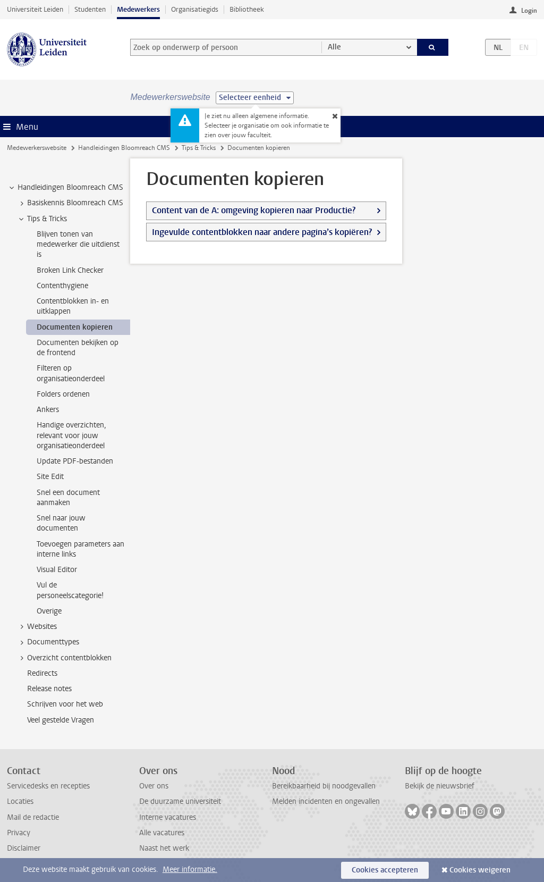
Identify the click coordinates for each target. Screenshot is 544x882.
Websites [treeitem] (37, 626)
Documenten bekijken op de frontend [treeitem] (77, 348)
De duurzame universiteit (180, 801)
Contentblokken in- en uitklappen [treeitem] (73, 306)
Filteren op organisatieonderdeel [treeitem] (71, 373)
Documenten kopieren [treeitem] (75, 327)
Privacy (18, 833)
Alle (334, 47)
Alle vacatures (161, 833)
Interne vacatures (167, 817)
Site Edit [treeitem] (50, 477)
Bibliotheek (247, 9)
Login (529, 10)
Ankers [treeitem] (48, 410)
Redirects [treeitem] (42, 673)
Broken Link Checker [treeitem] (70, 270)
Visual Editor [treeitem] (57, 570)
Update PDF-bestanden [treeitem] (75, 461)
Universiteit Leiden (35, 9)
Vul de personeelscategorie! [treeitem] (70, 590)
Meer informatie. (190, 869)
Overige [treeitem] (49, 611)
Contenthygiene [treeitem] (62, 286)
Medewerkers (138, 9)
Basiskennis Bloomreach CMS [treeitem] (70, 203)
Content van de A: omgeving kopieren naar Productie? (253, 210)
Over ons (153, 786)
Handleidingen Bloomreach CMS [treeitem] (65, 187)
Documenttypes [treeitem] (48, 642)
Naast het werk (164, 848)
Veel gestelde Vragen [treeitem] (60, 720)
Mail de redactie (33, 817)
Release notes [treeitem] (49, 689)
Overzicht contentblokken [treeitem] (64, 658)
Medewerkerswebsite (36, 148)
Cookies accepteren (385, 870)
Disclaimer (23, 848)
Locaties (20, 801)
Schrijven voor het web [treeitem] (65, 704)
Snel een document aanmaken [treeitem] (68, 498)
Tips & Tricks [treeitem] (42, 219)
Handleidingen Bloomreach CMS (124, 148)
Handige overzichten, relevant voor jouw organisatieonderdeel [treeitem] (71, 435)
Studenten (90, 9)
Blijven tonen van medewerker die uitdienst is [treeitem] (78, 244)
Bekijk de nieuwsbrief (439, 786)
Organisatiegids (194, 9)
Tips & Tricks (199, 148)
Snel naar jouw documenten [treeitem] (61, 523)
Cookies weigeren (480, 870)
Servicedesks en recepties (48, 786)
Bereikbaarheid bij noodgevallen (324, 786)
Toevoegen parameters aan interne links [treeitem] (80, 549)
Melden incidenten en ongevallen (326, 801)
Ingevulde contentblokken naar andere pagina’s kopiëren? (262, 232)
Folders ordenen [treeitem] (63, 394)
